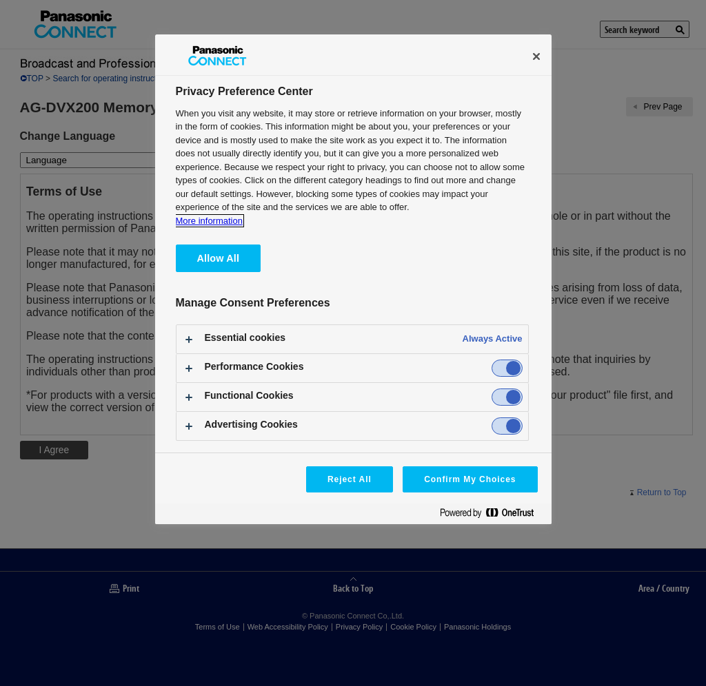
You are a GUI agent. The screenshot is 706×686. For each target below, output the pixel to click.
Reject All (349, 479)
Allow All (218, 258)
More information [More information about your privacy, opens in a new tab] (209, 221)
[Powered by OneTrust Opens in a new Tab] (492, 515)
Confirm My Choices (470, 479)
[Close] (536, 56)
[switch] (507, 368)
